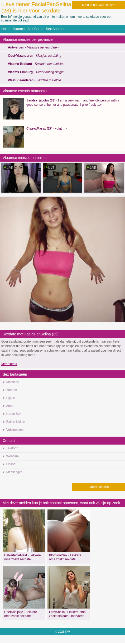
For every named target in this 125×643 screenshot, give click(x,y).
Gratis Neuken (99, 487)
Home (6, 29)
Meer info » (9, 364)
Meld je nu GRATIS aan (98, 5)
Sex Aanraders (57, 29)
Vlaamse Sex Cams (28, 29)
